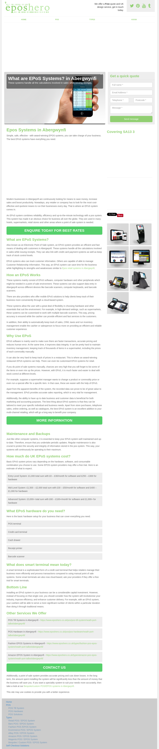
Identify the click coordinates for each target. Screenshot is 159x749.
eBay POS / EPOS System (21, 733)
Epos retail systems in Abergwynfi (78, 268)
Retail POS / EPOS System (21, 720)
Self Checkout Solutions (17, 745)
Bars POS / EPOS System (21, 723)
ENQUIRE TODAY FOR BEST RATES (54, 230)
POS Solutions (15, 714)
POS (57, 19)
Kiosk (134, 19)
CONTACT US (54, 667)
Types (92, 19)
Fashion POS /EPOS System (22, 727)
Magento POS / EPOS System (23, 739)
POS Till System (16, 708)
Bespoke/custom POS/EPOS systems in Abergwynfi (49, 686)
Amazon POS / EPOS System (22, 736)
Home (23, 19)
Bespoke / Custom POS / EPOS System (27, 742)
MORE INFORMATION (54, 420)
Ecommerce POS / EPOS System (24, 730)
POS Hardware (15, 711)
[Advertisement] (79, 48)
